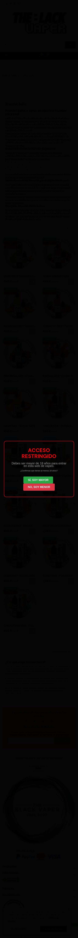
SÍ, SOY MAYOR (38, 480)
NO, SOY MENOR (39, 487)
